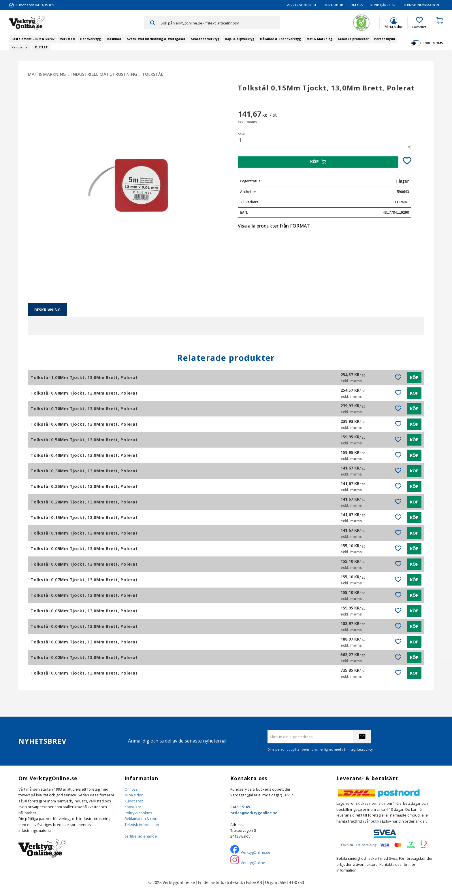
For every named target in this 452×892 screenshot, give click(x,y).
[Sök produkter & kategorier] (220, 23)
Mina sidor (134, 795)
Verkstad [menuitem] (67, 39)
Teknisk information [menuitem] (421, 5)
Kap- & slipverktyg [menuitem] (240, 39)
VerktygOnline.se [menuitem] (302, 5)
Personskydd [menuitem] (384, 39)
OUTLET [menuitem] (41, 47)
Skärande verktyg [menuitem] (205, 39)
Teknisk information (142, 824)
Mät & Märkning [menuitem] (319, 39)
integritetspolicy (360, 749)
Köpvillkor (133, 806)
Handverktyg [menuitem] (90, 39)
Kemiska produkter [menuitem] (353, 39)
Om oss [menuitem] (357, 5)
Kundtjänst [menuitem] (380, 5)
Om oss (131, 789)
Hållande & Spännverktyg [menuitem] (280, 39)
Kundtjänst (134, 801)
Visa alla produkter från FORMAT (274, 226)
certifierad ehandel (141, 836)
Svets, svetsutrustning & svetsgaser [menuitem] (156, 39)
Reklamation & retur (142, 818)
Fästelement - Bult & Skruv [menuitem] (33, 39)
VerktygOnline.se (255, 852)
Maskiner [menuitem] (113, 39)
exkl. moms (433, 43)
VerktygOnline (253, 862)
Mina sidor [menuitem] (334, 5)
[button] (419, 23)
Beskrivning (47, 310)
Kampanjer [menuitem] (20, 47)
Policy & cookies (138, 812)
